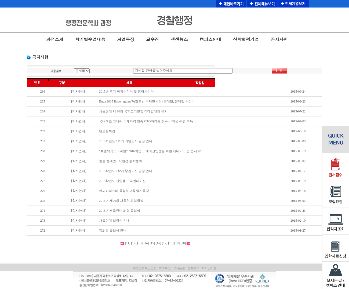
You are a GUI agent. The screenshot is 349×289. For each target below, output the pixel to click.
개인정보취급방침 (145, 268)
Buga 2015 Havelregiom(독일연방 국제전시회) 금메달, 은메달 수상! (146, 101)
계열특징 (125, 39)
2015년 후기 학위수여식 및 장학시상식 (126, 91)
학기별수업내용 (90, 39)
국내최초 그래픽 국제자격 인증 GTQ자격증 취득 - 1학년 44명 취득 (146, 121)
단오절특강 (107, 131)
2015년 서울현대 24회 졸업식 (119, 211)
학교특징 (165, 268)
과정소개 (54, 39)
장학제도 (193, 268)
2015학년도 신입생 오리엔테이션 (122, 181)
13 (139, 243)
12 (133, 243)
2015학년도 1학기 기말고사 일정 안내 (125, 141)
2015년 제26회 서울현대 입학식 (121, 201)
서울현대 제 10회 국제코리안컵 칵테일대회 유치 (133, 111)
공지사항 (279, 39)
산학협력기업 (246, 39)
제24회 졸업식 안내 (112, 230)
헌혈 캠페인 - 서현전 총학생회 (120, 161)
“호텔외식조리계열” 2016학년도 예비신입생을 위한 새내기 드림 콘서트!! (150, 151)
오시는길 (179, 268)
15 (152, 243)
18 (170, 243)
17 (164, 243)
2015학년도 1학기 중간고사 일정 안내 (125, 171)
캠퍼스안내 (210, 39)
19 (177, 243)
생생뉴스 (179, 39)
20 (183, 243)
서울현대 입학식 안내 (114, 220)
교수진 (152, 39)
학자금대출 (209, 268)
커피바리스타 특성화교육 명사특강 (124, 191)
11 (127, 243)
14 (146, 243)
